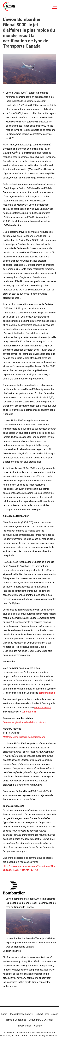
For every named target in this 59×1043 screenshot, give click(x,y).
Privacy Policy (24, 1025)
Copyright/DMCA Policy (41, 1019)
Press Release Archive (21, 1014)
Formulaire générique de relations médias (24, 722)
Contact (38, 1025)
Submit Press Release (47, 1014)
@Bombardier (29, 711)
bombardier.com (47, 692)
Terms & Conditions (16, 1019)
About (4, 1014)
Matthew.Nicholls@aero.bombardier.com (24, 737)
